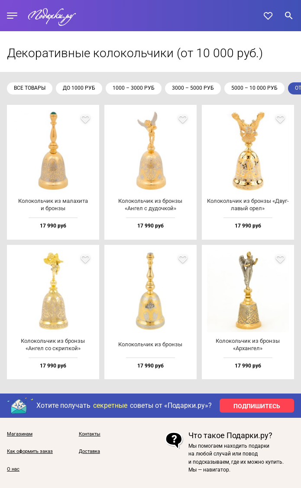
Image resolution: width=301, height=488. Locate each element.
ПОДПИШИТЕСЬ (256, 406)
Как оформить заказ (30, 451)
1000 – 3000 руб (134, 88)
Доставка (89, 451)
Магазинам (19, 434)
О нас (13, 469)
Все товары (29, 88)
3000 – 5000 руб (193, 88)
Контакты (89, 434)
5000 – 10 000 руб (254, 88)
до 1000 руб (79, 88)
